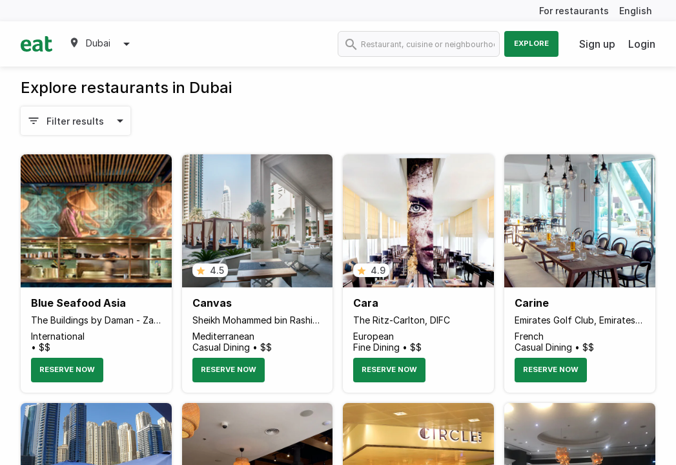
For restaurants (574, 10)
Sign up (597, 43)
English (635, 10)
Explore (531, 43)
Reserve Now (67, 369)
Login (641, 43)
